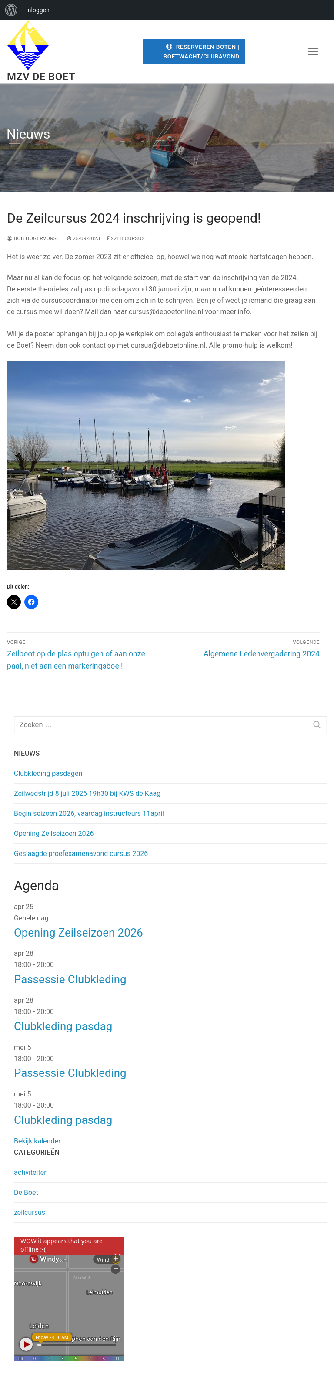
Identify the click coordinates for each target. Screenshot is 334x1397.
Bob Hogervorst (33, 238)
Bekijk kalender (37, 1141)
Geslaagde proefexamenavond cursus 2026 (81, 853)
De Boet (26, 1192)
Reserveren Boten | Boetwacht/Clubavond (202, 51)
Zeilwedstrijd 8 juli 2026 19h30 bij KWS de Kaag (87, 793)
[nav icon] (313, 52)
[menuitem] (11, 10)
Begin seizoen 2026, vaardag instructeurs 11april (89, 813)
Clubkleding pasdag (63, 1026)
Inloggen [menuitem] (38, 10)
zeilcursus (126, 238)
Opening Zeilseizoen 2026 (54, 833)
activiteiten (31, 1172)
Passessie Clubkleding (70, 979)
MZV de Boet (41, 77)
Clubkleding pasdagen (48, 773)
